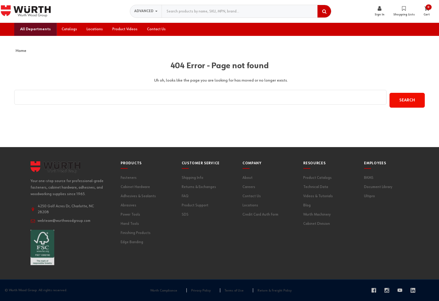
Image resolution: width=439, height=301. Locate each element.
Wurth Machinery (317, 214)
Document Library (378, 187)
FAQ (185, 196)
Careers (248, 187)
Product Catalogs (317, 178)
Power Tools (130, 214)
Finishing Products (136, 233)
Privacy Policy (201, 290)
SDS (185, 214)
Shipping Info (192, 178)
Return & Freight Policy (275, 290)
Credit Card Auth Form (260, 214)
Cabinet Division (316, 224)
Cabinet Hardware (135, 187)
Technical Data (315, 187)
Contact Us (251, 196)
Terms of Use (234, 290)
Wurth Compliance (163, 290)
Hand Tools (130, 224)
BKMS (368, 178)
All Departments (35, 29)
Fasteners (129, 178)
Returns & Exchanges (199, 187)
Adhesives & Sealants (138, 196)
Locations (250, 205)
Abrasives (128, 205)
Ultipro (369, 196)
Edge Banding (132, 242)
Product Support (195, 205)
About (247, 178)
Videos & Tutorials (318, 196)
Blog (307, 205)
